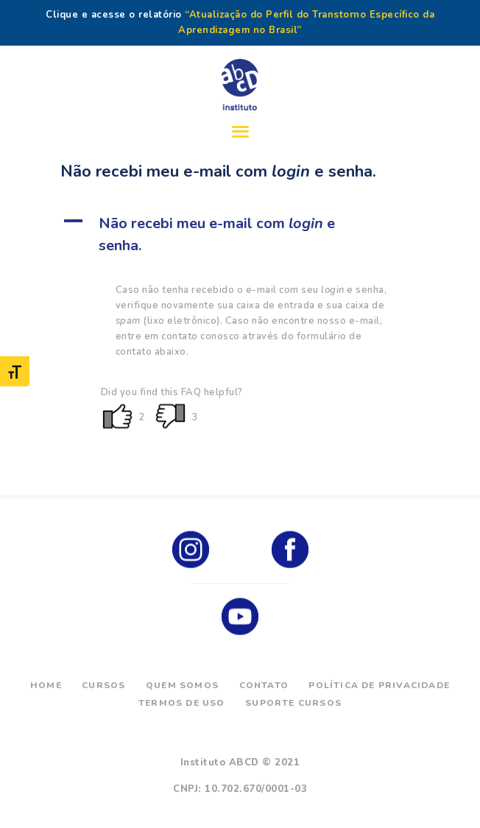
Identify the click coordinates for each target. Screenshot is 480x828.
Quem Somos (182, 685)
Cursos (103, 685)
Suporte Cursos (293, 703)
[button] (240, 235)
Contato (264, 685)
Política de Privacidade (379, 685)
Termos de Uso (181, 703)
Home (46, 685)
